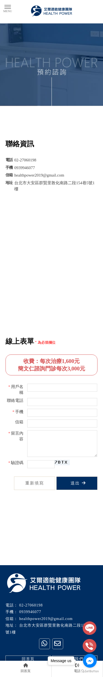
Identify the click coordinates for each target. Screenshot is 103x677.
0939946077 (30, 612)
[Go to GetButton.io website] (90, 671)
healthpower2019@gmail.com (46, 619)
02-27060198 (31, 605)
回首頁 (28, 659)
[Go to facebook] (90, 661)
